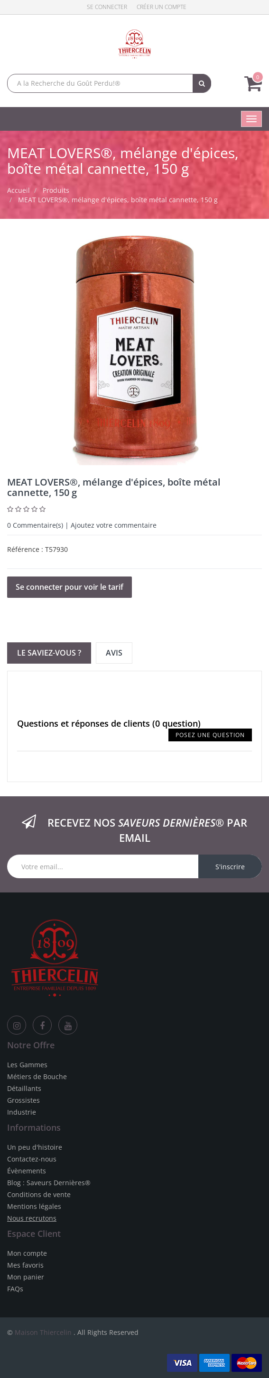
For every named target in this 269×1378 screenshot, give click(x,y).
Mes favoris (25, 1265)
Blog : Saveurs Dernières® (49, 1182)
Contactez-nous (31, 1158)
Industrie (21, 1112)
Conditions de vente (39, 1194)
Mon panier (25, 1276)
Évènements (26, 1170)
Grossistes (23, 1100)
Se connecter (107, 7)
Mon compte (27, 1253)
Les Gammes (27, 1064)
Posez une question (210, 735)
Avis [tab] (114, 653)
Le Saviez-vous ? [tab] (49, 653)
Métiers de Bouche (37, 1076)
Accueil (18, 190)
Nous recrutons (31, 1218)
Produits (56, 190)
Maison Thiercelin (43, 1332)
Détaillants (24, 1088)
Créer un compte (161, 7)
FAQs (15, 1288)
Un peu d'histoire (34, 1147)
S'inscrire (230, 866)
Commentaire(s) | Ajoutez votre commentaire (82, 525)
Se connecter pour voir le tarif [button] (69, 587)
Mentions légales (34, 1206)
